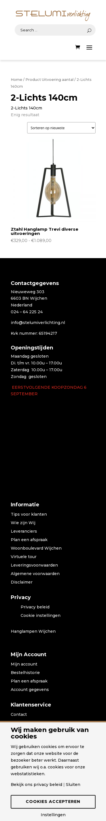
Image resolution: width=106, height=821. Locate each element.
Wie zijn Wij (23, 523)
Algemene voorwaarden (35, 574)
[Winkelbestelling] (61, 127)
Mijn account (24, 664)
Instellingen (53, 815)
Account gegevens (30, 690)
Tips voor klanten (29, 514)
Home (16, 79)
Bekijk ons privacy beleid (36, 785)
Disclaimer (22, 582)
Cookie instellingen (40, 615)
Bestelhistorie (25, 673)
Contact (19, 714)
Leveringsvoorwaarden (34, 565)
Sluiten (73, 785)
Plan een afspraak (29, 540)
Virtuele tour (23, 557)
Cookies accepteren (53, 801)
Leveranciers (24, 531)
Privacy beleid (35, 607)
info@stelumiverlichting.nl (38, 322)
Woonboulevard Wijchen (36, 548)
